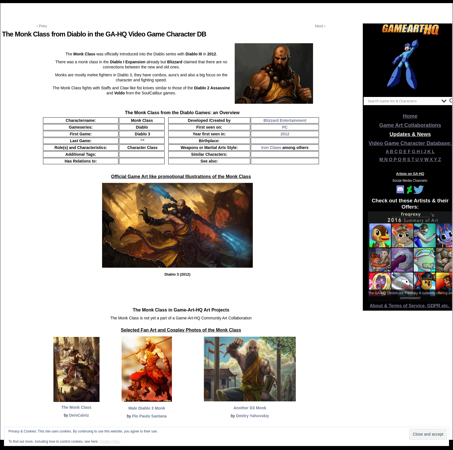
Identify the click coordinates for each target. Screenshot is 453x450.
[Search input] (403, 101)
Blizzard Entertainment (285, 120)
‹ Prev (41, 26)
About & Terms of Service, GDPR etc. (410, 305)
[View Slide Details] (410, 64)
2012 (285, 134)
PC (285, 127)
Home (410, 116)
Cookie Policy (110, 441)
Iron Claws (271, 147)
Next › (320, 26)
